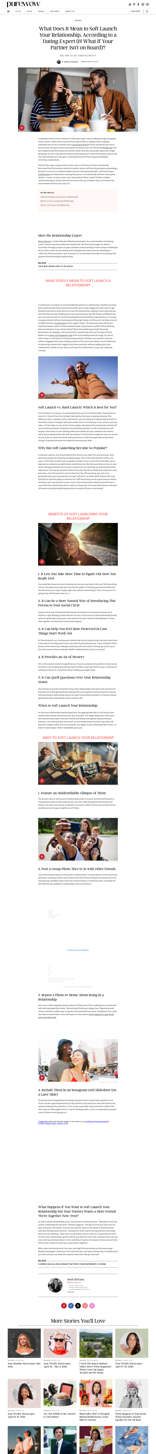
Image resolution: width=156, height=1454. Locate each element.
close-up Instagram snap (60, 335)
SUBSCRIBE (135, 11)
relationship (43, 175)
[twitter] (78, 1306)
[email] (92, 1306)
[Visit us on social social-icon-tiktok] (130, 4)
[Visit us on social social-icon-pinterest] (134, 4)
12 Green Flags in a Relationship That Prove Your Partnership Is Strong (72, 1264)
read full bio (70, 1291)
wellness (55, 11)
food (29, 11)
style (18, 11)
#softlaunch (90, 1121)
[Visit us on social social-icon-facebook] (138, 4)
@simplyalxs (43, 1121)
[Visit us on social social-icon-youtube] (147, 4)
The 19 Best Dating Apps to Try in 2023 (55, 266)
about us (70, 11)
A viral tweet (60, 323)
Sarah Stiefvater (71, 62)
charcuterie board (80, 145)
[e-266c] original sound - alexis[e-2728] (53, 1123)
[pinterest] (22, 128)
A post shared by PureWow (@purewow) (78, 987)
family (41, 11)
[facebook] (71, 1306)
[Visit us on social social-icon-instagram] (142, 4)
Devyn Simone (44, 241)
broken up (107, 148)
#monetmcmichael (102, 1121)
